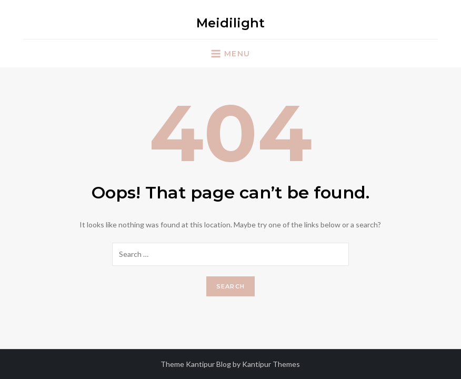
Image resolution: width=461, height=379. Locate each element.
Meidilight (230, 23)
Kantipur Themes (271, 364)
